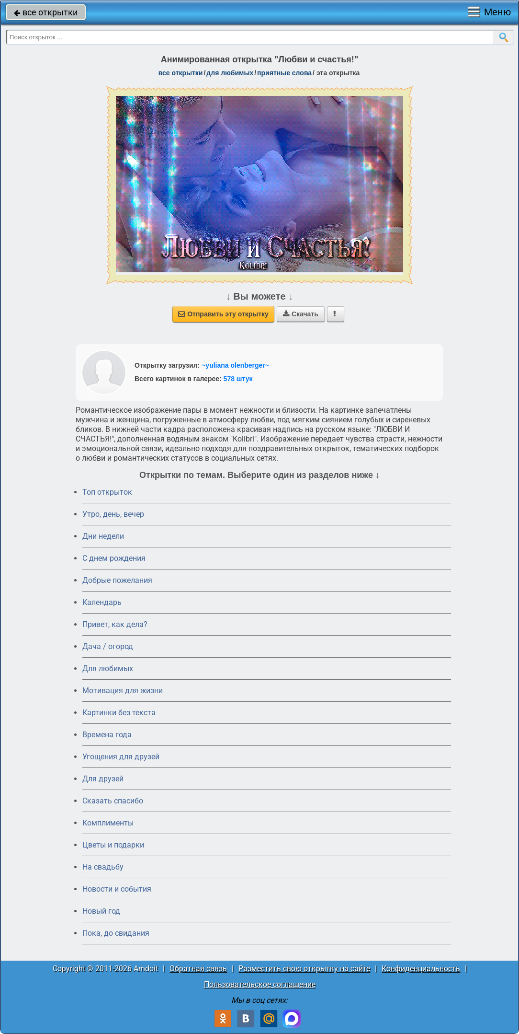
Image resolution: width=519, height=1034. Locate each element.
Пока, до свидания (115, 933)
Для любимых (107, 668)
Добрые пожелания (117, 580)
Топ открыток (107, 492)
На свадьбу (103, 866)
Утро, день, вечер (113, 514)
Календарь (102, 602)
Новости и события (116, 889)
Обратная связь (198, 968)
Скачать (300, 314)
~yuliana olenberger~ (235, 365)
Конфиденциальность (421, 968)
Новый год (101, 911)
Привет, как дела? (114, 624)
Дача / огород (107, 646)
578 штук (238, 379)
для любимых (229, 73)
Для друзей (103, 778)
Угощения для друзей (120, 756)
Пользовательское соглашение (260, 984)
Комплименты (108, 822)
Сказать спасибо (112, 800)
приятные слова (284, 73)
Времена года (107, 734)
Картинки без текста (119, 712)
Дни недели (103, 536)
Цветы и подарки (113, 844)
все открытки (46, 12)
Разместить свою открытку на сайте (304, 968)
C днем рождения (114, 558)
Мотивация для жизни (122, 690)
